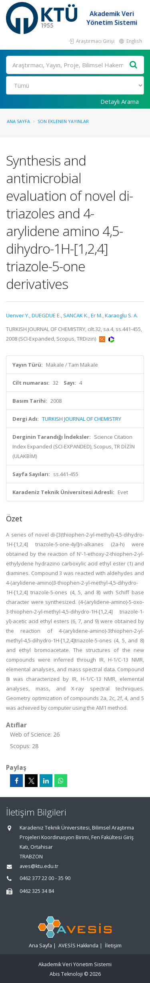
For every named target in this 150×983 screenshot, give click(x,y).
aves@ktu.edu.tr (39, 866)
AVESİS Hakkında (78, 945)
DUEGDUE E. (46, 315)
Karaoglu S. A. (121, 315)
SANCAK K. (75, 315)
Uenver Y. (17, 315)
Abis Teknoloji (66, 974)
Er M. (96, 315)
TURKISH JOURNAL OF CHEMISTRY (81, 418)
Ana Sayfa (18, 121)
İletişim (113, 945)
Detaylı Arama (119, 101)
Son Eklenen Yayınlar (63, 121)
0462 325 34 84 (37, 891)
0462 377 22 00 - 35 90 (45, 878)
